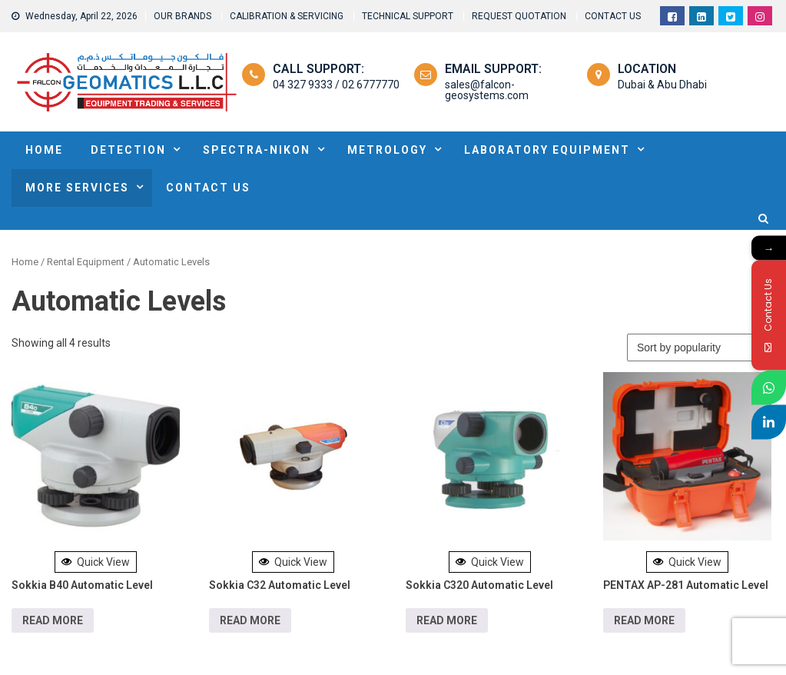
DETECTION (128, 150)
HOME (44, 150)
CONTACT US (613, 16)
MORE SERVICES (77, 187)
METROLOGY (387, 150)
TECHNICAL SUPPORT (407, 16)
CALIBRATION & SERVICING (286, 16)
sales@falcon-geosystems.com (487, 89)
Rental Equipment (85, 262)
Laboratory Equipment (547, 150)
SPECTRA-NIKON (256, 150)
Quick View (95, 562)
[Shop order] (700, 347)
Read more (52, 620)
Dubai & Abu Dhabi (662, 84)
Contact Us (208, 187)
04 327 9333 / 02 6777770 (336, 84)
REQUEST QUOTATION (519, 16)
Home (25, 262)
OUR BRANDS (182, 16)
